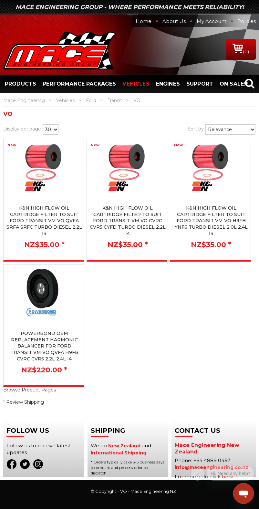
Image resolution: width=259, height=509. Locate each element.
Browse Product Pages (29, 390)
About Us (174, 21)
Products (20, 84)
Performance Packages (79, 84)
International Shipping (118, 453)
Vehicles (135, 84)
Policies (246, 21)
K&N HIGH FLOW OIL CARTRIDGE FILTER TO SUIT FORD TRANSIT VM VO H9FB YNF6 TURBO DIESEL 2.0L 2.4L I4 (211, 220)
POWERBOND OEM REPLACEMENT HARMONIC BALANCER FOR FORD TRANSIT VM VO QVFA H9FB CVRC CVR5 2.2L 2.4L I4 (44, 345)
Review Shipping (25, 402)
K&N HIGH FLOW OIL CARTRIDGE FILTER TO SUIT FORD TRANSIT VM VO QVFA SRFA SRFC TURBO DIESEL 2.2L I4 (44, 220)
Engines (168, 84)
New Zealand (124, 446)
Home (143, 21)
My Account (211, 21)
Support (199, 84)
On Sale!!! (234, 84)
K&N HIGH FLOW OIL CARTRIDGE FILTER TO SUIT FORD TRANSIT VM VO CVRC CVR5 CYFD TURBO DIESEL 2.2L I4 (128, 220)
